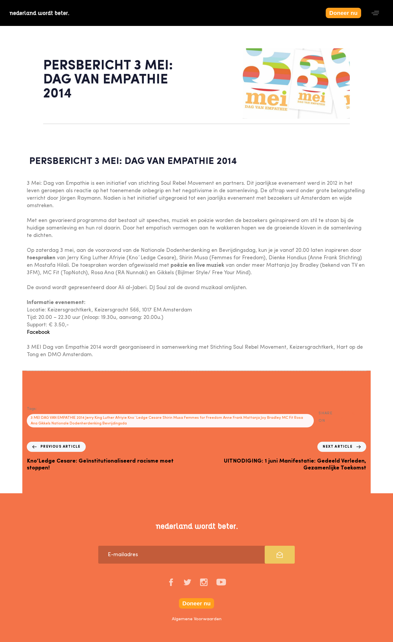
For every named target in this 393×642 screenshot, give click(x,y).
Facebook (38, 332)
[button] (375, 13)
